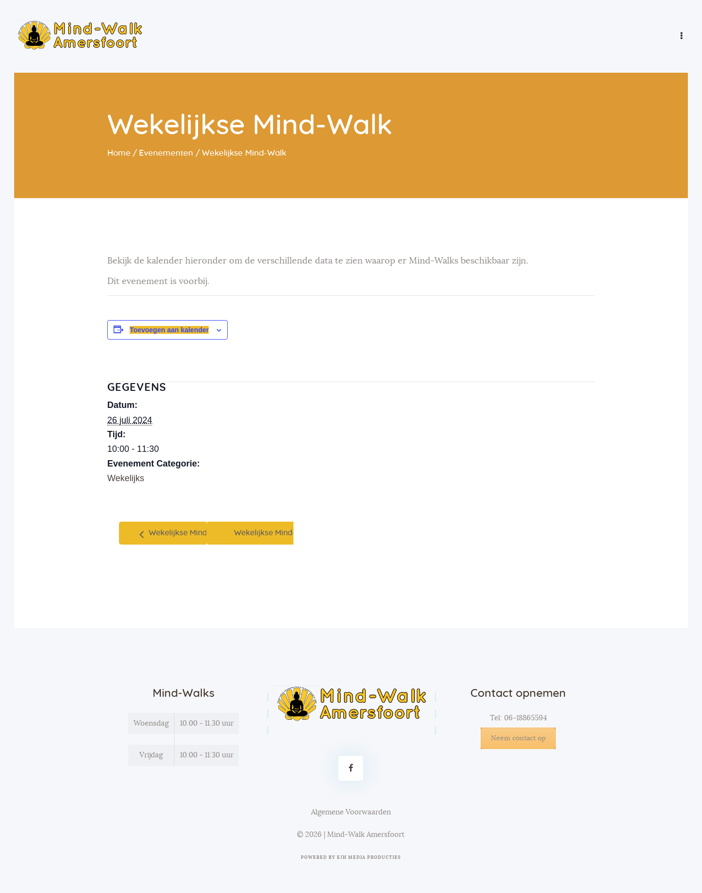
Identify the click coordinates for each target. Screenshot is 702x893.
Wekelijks (125, 478)
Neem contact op (518, 738)
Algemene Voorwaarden (351, 812)
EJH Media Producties (369, 857)
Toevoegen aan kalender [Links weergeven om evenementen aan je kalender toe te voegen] (169, 330)
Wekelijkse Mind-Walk (188, 533)
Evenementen (166, 153)
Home (119, 153)
